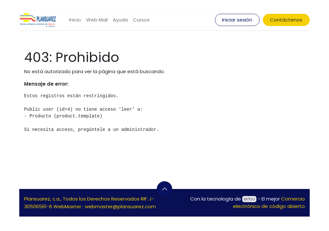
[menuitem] (75, 20)
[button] (164, 189)
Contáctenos (286, 19)
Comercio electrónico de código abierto (269, 202)
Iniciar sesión (237, 19)
